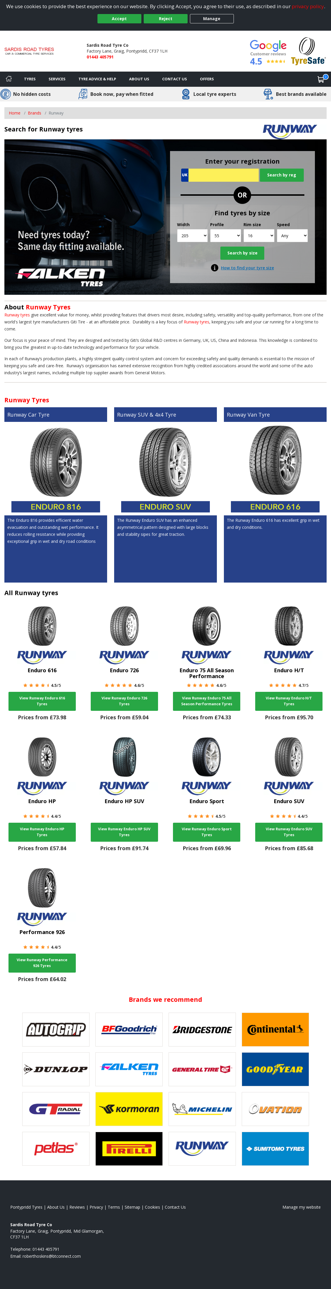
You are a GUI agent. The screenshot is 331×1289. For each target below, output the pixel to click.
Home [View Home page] (14, 113)
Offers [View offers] (207, 79)
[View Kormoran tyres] (129, 1109)
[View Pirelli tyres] (129, 1149)
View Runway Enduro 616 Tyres (42, 701)
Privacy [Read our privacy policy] (96, 1207)
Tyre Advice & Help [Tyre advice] (97, 79)
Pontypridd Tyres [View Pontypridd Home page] (26, 1207)
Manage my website (301, 1207)
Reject (165, 18)
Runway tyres (17, 315)
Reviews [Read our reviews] (77, 1207)
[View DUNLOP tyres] (56, 1069)
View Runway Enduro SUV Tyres (289, 832)
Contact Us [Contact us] (174, 79)
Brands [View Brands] (34, 113)
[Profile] (225, 235)
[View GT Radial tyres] (56, 1109)
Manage (211, 18)
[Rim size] (259, 235)
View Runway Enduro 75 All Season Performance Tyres (206, 701)
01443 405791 (100, 57)
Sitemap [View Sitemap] (132, 1207)
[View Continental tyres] (275, 1030)
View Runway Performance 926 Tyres (42, 962)
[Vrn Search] (220, 175)
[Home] (9, 79)
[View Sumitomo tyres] (275, 1149)
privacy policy (308, 6)
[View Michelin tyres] (202, 1109)
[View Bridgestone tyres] (202, 1030)
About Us (139, 79)
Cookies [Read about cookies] (152, 1207)
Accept (119, 18)
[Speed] (292, 235)
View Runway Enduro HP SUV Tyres (124, 832)
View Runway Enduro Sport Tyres (207, 832)
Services (57, 79)
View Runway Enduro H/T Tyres (289, 701)
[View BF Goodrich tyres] (129, 1030)
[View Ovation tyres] (275, 1109)
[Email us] (52, 1256)
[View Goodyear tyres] (275, 1069)
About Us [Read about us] (56, 1207)
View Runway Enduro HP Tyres (42, 832)
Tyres (30, 79)
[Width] (192, 235)
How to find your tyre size (247, 268)
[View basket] (321, 79)
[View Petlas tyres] (56, 1149)
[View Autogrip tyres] (56, 1030)
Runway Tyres (48, 307)
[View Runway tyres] (202, 1149)
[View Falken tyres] (129, 1069)
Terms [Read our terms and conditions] (114, 1207)
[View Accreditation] (309, 50)
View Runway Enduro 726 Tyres (124, 701)
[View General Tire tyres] (202, 1069)
